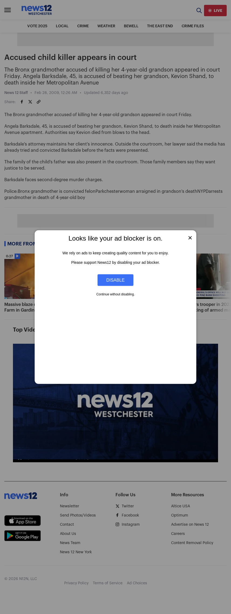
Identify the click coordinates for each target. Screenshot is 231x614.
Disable (115, 280)
